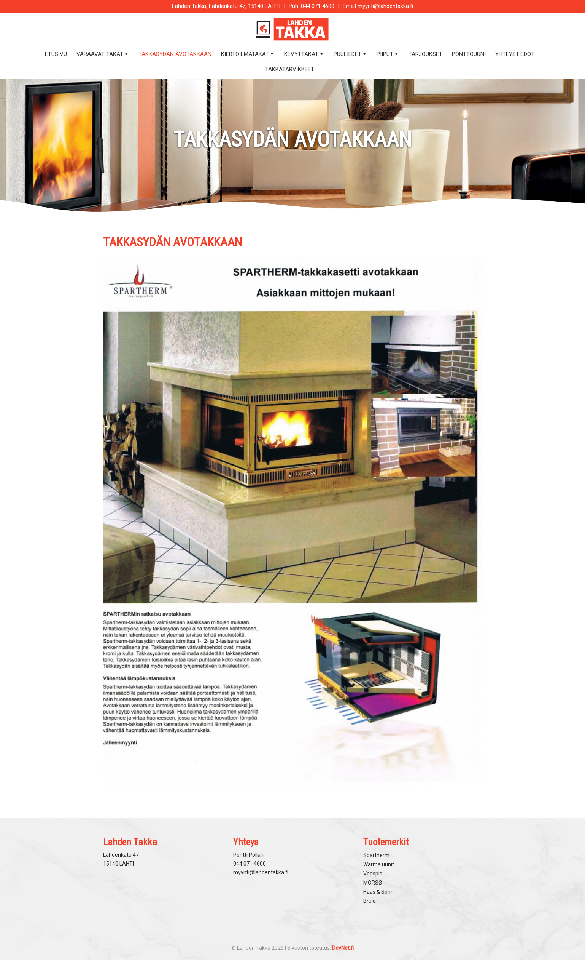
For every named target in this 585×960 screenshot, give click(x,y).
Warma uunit (378, 864)
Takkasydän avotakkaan (174, 54)
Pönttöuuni (469, 54)
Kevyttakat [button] (304, 54)
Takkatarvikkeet (289, 69)
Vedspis (372, 873)
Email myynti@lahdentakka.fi (378, 6)
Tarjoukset (425, 54)
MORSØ (372, 883)
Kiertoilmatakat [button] (248, 54)
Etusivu (56, 54)
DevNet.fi (343, 948)
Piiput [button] (388, 54)
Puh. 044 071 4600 (311, 6)
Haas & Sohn (378, 892)
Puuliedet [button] (350, 54)
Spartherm (376, 855)
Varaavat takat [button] (102, 54)
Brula (369, 901)
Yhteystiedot (514, 54)
